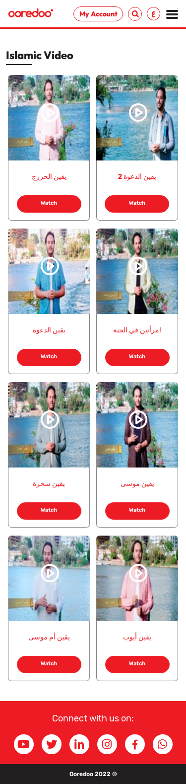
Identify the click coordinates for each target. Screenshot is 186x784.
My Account (98, 13)
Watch (49, 203)
